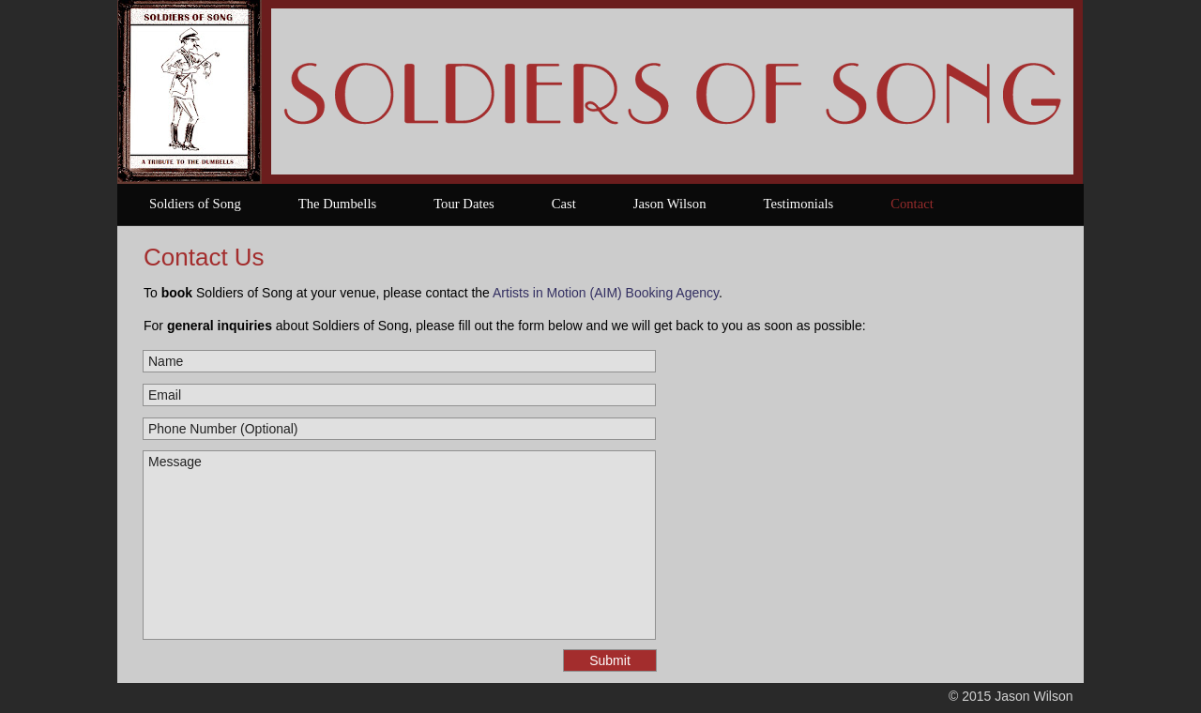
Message (399, 545)
